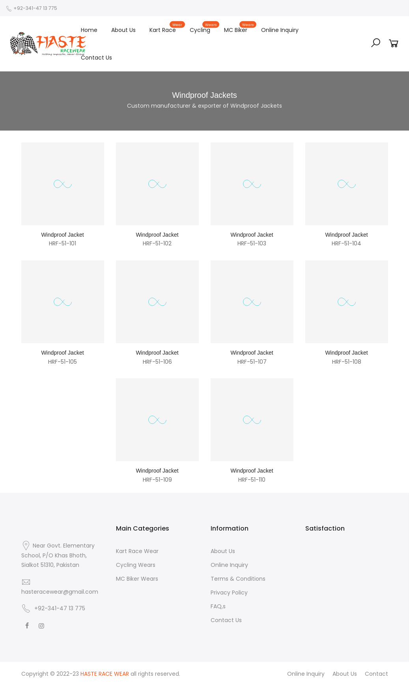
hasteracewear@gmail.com (59, 592)
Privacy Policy (229, 592)
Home (89, 30)
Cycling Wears (135, 565)
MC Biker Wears (137, 579)
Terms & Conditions (238, 579)
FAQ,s (218, 606)
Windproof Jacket (62, 235)
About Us (123, 30)
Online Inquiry (280, 30)
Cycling (203, 27)
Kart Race (166, 27)
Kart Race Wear (137, 551)
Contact (376, 674)
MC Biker (239, 27)
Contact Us (96, 58)
